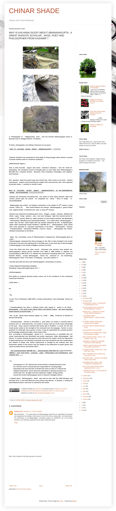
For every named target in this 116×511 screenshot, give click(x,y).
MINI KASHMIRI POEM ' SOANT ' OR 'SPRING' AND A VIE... (94, 337)
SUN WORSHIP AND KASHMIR (92, 330)
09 (82, 410)
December (86, 298)
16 (82, 288)
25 (82, 264)
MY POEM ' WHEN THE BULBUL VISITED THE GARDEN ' (93, 322)
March (85, 394)
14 (82, 293)
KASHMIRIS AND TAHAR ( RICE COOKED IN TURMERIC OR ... (93, 363)
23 (82, 270)
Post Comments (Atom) (24, 489)
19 (82, 280)
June (84, 386)
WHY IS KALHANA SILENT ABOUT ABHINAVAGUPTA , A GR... (93, 367)
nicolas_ (61, 501)
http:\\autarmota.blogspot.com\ (44, 393)
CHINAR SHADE (34, 11)
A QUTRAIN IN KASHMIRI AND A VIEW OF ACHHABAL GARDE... (94, 333)
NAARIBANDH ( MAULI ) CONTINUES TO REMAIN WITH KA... (94, 304)
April (84, 391)
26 (82, 262)
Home (41, 486)
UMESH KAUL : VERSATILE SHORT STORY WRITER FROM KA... (94, 312)
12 (82, 402)
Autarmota (38, 389)
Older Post (69, 486)
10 (82, 408)
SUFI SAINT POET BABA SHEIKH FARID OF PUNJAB (97, 113)
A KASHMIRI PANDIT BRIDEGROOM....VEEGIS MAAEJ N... (94, 317)
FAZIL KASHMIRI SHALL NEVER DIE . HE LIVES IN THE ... (94, 354)
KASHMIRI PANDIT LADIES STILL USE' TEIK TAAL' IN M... (95, 350)
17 (82, 285)
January (85, 399)
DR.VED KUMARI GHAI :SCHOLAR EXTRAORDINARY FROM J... (93, 308)
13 (82, 296)
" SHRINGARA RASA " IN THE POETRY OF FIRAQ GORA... (95, 371)
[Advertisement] (40, 471)
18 (82, 283)
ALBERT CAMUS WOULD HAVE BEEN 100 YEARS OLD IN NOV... (94, 346)
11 (82, 405)
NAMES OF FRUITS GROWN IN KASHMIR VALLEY (97, 101)
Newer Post (12, 486)
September (86, 378)
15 (82, 291)
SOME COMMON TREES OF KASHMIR (97, 87)
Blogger (74, 501)
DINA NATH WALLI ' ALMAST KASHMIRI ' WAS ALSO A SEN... (95, 358)
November (86, 301)
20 (82, 278)
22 (82, 272)
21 (82, 275)
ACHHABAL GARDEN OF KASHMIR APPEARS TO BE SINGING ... (94, 342)
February (86, 396)
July (84, 383)
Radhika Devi (18, 411)
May (84, 389)
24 (82, 267)
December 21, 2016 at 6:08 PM (32, 411)
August (85, 381)
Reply (16, 422)
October (85, 375)
